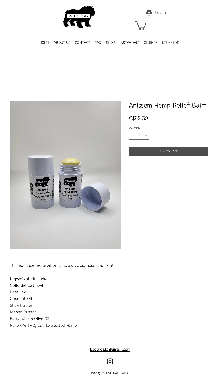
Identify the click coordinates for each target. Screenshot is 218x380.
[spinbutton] (139, 135)
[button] (140, 25)
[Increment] (146, 135)
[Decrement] (132, 135)
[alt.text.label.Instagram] (110, 361)
